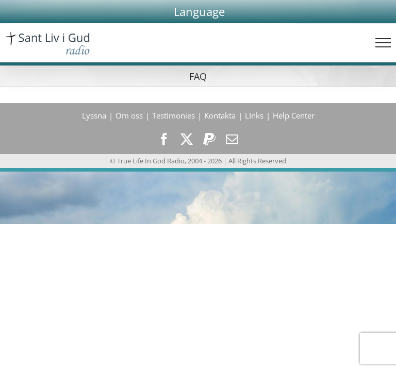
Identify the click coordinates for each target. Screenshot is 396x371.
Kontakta (220, 115)
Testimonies (173, 115)
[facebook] (164, 139)
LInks (254, 115)
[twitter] (186, 139)
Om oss (129, 115)
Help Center (294, 115)
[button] (199, 11)
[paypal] (209, 139)
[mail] (232, 139)
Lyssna (94, 115)
